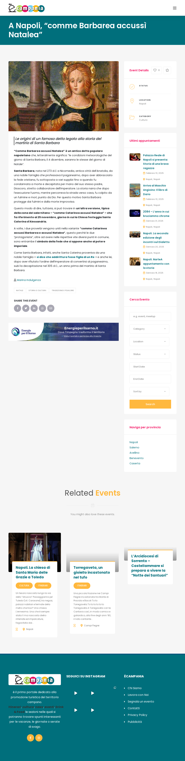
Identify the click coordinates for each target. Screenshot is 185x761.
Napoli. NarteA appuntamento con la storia (156, 264)
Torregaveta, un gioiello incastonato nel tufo (92, 572)
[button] (149, 328)
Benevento (137, 458)
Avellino (134, 453)
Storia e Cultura (37, 290)
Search (150, 404)
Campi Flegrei (91, 625)
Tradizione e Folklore (63, 290)
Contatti (134, 708)
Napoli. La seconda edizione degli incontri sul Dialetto (156, 238)
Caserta (135, 463)
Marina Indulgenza (29, 280)
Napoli (142, 103)
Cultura (143, 119)
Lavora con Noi (138, 695)
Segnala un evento (141, 701)
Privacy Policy (137, 715)
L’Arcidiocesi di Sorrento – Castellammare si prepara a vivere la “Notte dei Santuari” (149, 566)
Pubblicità (135, 722)
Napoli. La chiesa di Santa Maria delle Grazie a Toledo (33, 572)
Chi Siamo (135, 688)
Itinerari (43, 585)
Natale (19, 290)
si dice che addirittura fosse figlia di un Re (65, 257)
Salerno (134, 447)
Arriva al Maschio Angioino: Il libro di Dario (155, 190)
